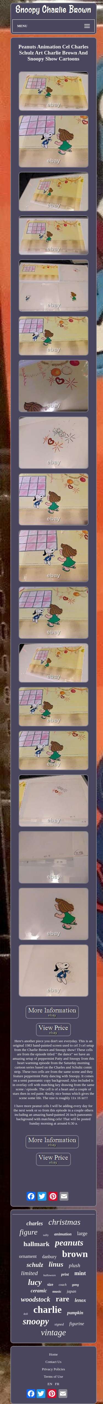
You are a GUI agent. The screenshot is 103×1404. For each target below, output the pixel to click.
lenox (80, 1300)
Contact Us (53, 1362)
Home (53, 1354)
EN (50, 1384)
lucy (35, 1282)
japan (71, 1291)
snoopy (36, 1321)
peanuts (69, 1242)
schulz (35, 1264)
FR (57, 1384)
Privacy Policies (53, 1369)
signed (59, 1324)
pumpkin (75, 1312)
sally (46, 1235)
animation (62, 1234)
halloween (49, 1275)
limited (29, 1273)
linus (56, 1264)
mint (80, 1273)
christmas (64, 1221)
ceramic (39, 1290)
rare (62, 1299)
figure (29, 1232)
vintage (53, 1332)
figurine (76, 1323)
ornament (28, 1256)
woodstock (35, 1299)
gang (75, 1285)
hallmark (37, 1243)
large (82, 1233)
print (65, 1274)
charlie (47, 1309)
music (57, 1291)
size (50, 1284)
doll (26, 1313)
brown (75, 1254)
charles (34, 1223)
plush (74, 1265)
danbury (49, 1256)
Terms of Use (53, 1376)
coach (63, 1285)
